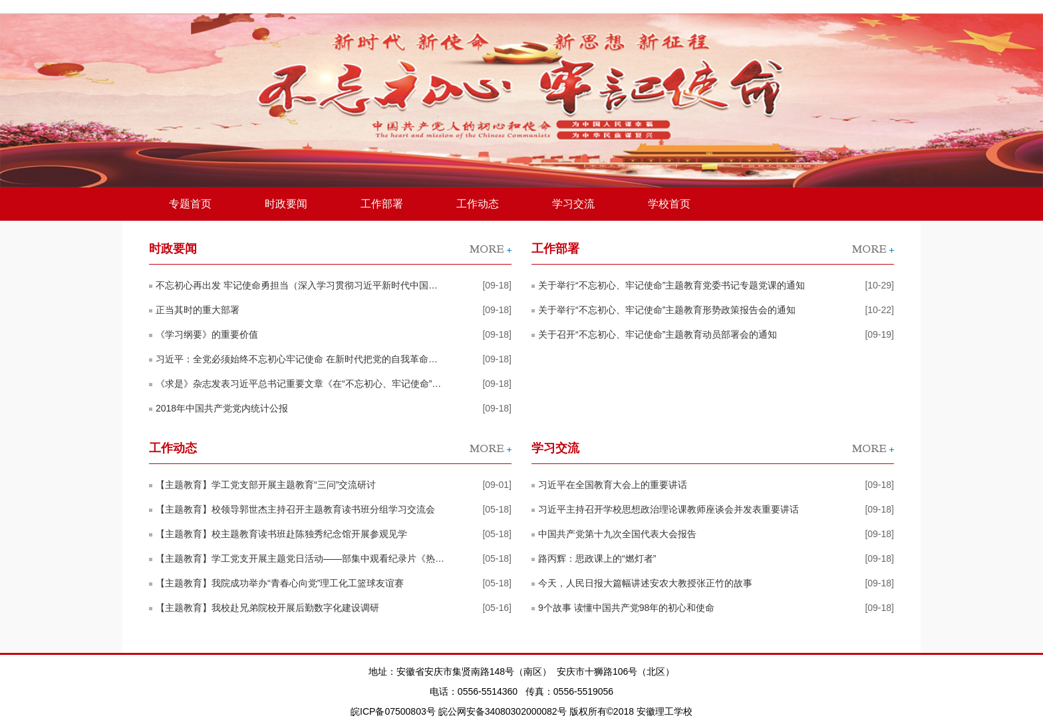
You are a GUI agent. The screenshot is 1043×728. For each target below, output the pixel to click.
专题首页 (190, 203)
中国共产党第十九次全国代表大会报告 (617, 534)
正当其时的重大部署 (197, 309)
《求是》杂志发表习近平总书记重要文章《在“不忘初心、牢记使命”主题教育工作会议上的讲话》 (301, 383)
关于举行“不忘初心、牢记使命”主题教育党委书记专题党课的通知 (671, 285)
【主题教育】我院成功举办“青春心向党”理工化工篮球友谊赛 (280, 583)
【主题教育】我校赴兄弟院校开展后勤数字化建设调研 (267, 607)
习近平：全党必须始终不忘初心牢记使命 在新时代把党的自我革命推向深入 (301, 359)
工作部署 (382, 203)
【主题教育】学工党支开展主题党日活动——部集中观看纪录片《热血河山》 (301, 558)
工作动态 (477, 203)
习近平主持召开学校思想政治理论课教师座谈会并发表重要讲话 (668, 509)
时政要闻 (286, 203)
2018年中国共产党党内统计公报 (222, 408)
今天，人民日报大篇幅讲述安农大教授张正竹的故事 (645, 583)
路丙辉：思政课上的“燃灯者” (597, 558)
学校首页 (669, 203)
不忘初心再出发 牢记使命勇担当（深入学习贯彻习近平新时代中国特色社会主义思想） (301, 285)
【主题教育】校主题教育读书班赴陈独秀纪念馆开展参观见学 (281, 534)
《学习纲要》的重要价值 (207, 334)
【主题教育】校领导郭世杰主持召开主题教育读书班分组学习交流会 (295, 509)
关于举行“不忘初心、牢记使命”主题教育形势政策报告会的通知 (667, 309)
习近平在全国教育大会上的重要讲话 (612, 484)
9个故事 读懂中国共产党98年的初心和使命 (626, 607)
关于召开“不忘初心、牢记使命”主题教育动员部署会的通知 (657, 334)
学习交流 (573, 203)
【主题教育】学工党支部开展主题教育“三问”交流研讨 (266, 484)
